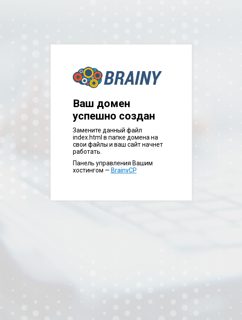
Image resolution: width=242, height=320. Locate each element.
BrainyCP (124, 170)
